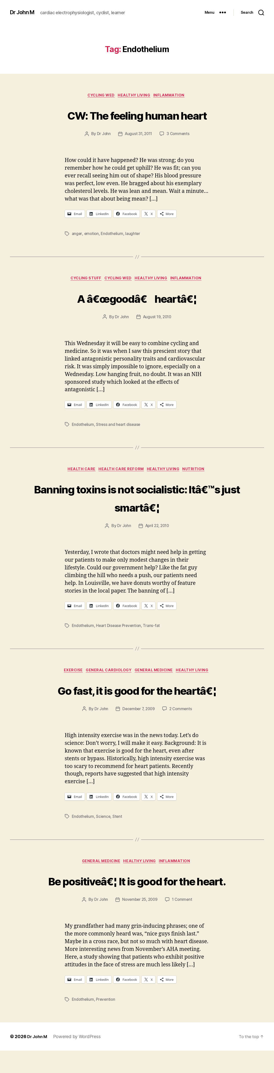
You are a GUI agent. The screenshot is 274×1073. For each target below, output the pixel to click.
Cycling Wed (99, 96)
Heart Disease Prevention (120, 628)
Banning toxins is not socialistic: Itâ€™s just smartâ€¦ (137, 499)
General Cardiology (107, 673)
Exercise (69, 673)
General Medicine (156, 673)
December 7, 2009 (138, 712)
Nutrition (198, 471)
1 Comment (183, 922)
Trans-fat (154, 628)
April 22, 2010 (157, 528)
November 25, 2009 (139, 922)
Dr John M (24, 12)
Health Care (78, 471)
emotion (91, 234)
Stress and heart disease (119, 426)
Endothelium (112, 234)
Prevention (107, 1021)
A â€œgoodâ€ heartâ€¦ (137, 298)
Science (104, 819)
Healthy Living (135, 96)
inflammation (173, 96)
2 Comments (181, 712)
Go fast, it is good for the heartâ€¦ (137, 692)
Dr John (102, 134)
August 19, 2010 (157, 318)
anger (77, 234)
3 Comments (179, 134)
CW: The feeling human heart (137, 115)
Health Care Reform (121, 471)
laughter (134, 234)
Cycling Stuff (82, 280)
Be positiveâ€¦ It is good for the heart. (137, 893)
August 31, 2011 (138, 134)
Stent (119, 819)
